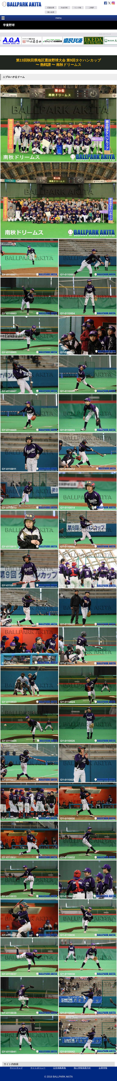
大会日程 (64, 7)
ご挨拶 (91, 7)
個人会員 (50, 12)
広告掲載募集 (59, 1068)
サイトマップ (16, 1068)
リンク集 (77, 7)
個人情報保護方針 (82, 1068)
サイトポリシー (37, 1068)
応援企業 (50, 7)
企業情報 (103, 1068)
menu (58, 18)
